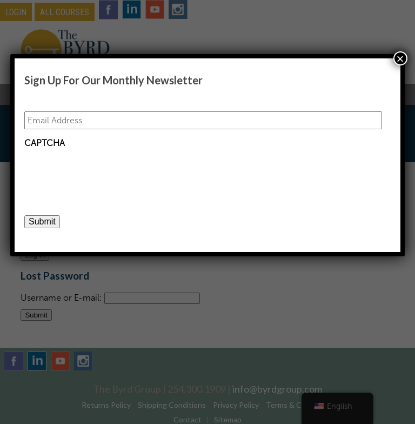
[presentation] (106, 175)
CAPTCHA (44, 143)
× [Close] (400, 58)
